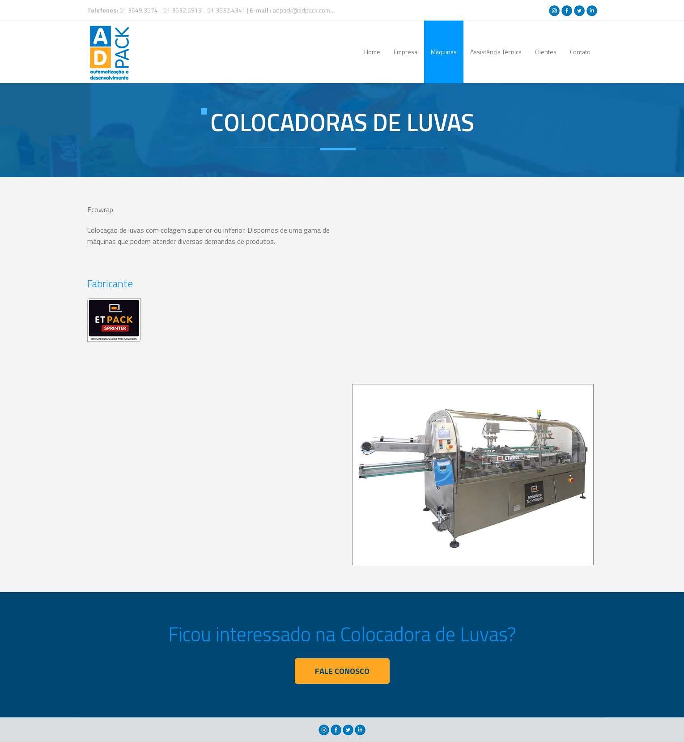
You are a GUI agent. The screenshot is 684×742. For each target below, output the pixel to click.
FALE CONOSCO (342, 671)
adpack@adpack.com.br (305, 10)
